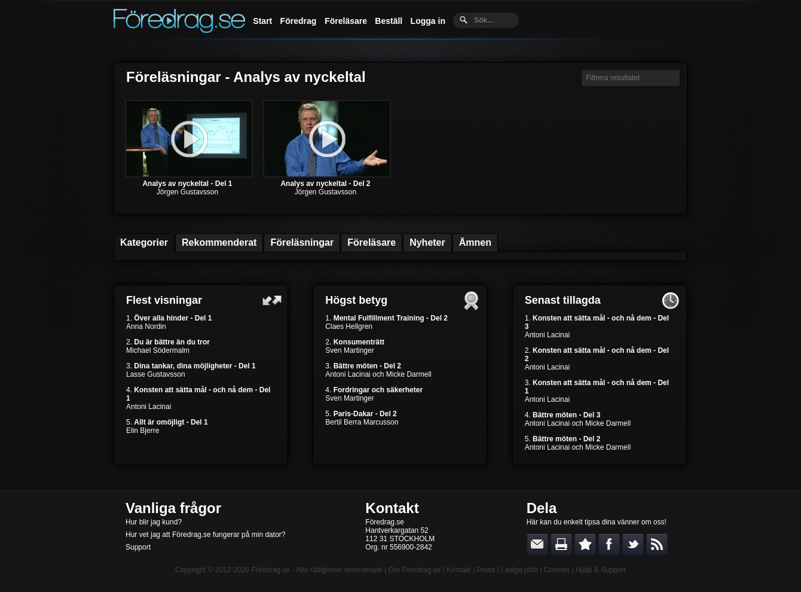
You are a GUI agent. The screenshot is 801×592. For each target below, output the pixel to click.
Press (485, 570)
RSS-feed (657, 544)
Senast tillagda (563, 300)
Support (138, 547)
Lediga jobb (519, 570)
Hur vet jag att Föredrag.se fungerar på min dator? (205, 534)
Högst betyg (356, 300)
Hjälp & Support (601, 570)
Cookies (557, 570)
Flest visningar (164, 300)
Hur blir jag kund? (154, 522)
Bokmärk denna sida (585, 544)
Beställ (388, 21)
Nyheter (427, 242)
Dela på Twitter (633, 544)
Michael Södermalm (157, 350)
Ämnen (475, 242)
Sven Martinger (349, 350)
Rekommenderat (219, 242)
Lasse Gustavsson (155, 374)
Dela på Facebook (609, 544)
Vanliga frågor (173, 508)
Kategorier (144, 242)
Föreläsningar (302, 242)
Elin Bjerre (142, 430)
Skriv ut (561, 544)
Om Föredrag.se (415, 570)
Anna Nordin (146, 326)
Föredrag (298, 21)
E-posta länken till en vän (537, 544)
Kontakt (391, 508)
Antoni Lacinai (148, 406)
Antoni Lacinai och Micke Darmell (378, 374)
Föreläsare (346, 21)
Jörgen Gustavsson (187, 192)
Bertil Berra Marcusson (361, 422)
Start (262, 21)
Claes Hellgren (348, 326)
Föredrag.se (271, 570)
